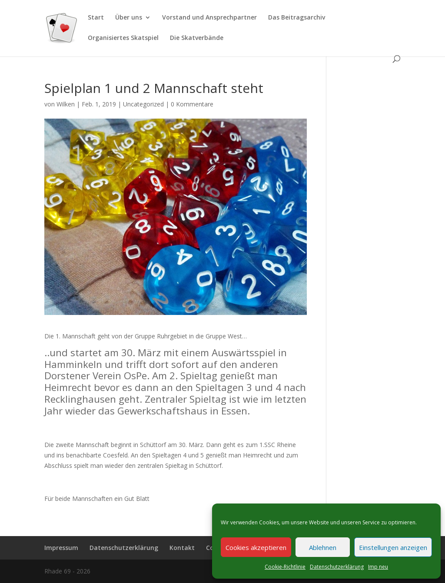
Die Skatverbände (196, 38)
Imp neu (378, 566)
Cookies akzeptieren (256, 547)
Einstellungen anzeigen (393, 547)
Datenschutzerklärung (337, 566)
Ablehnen (322, 547)
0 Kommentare (192, 104)
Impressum (61, 547)
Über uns (128, 17)
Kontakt (182, 547)
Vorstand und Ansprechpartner (209, 17)
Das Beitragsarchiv (296, 17)
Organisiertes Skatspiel (123, 38)
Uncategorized (143, 104)
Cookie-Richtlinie (285, 566)
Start (96, 17)
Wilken (65, 104)
